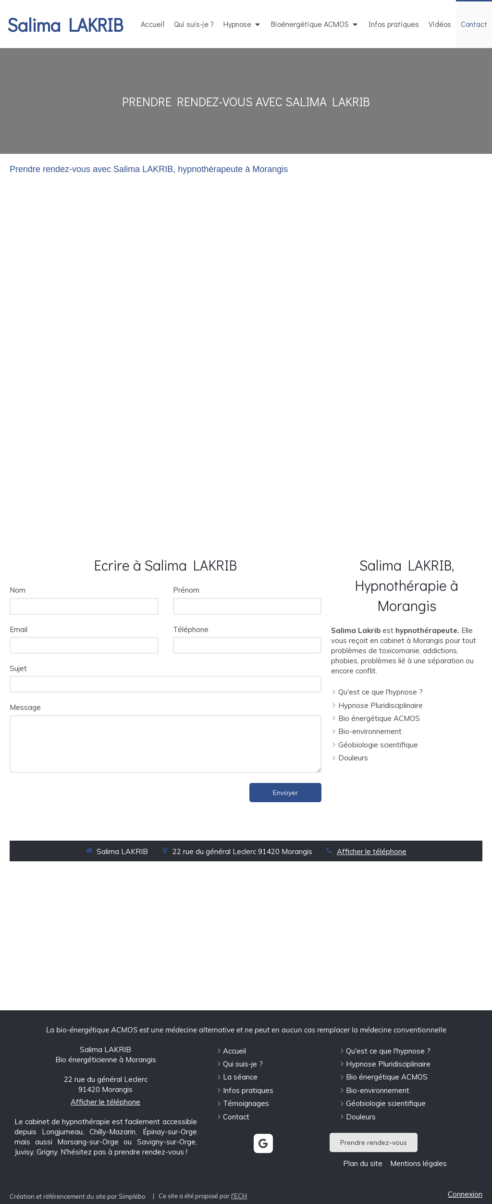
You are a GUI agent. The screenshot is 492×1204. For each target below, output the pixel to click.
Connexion (465, 1194)
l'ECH (239, 1196)
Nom (17, 590)
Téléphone (191, 629)
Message (25, 707)
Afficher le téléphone (371, 851)
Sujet (18, 668)
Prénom (186, 590)
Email (18, 629)
